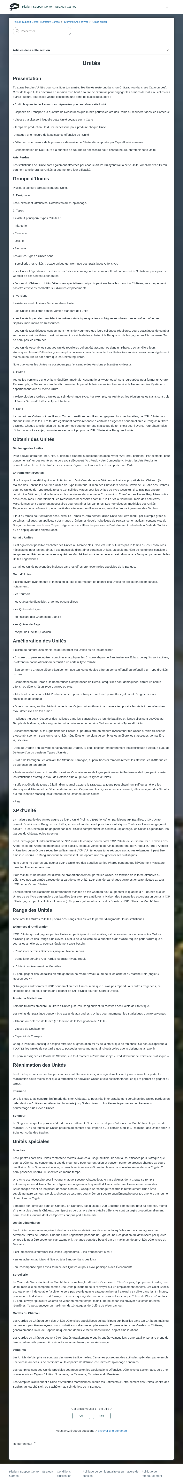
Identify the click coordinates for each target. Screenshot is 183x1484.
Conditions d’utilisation (64, 1474)
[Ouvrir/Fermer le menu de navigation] (167, 7)
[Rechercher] (42, 31)
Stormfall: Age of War (76, 21)
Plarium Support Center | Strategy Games (36, 21)
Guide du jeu (99, 21)
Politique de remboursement (151, 1474)
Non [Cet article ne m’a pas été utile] (102, 1415)
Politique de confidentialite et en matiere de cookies (111, 1474)
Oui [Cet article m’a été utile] (81, 1415)
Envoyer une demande (112, 1430)
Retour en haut (25, 1443)
